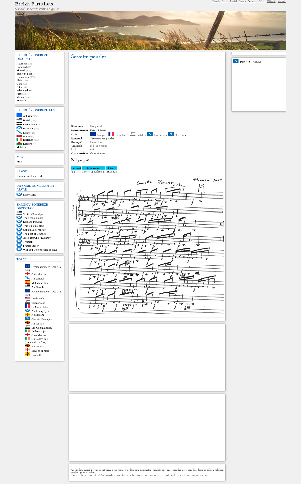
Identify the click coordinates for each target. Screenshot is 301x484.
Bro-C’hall (121, 135)
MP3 (19, 161)
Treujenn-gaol (24, 73)
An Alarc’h (38, 287)
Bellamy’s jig (39, 331)
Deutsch (242, 1)
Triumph (28, 241)
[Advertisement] (147, 92)
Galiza (26, 132)
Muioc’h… (23, 100)
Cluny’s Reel (30, 194)
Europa (101, 135)
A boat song (38, 314)
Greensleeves (39, 274)
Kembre (27, 143)
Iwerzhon (28, 139)
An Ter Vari (38, 323)
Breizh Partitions (34, 3)
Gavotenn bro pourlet (102, 138)
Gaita (19, 83)
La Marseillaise (40, 307)
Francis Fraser (31, 245)
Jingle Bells (38, 298)
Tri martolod (38, 302)
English (225, 1)
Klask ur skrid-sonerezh (29, 176)
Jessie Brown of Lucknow (37, 237)
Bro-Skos (28, 128)
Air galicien (38, 278)
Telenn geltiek (24, 90)
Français (215, 1)
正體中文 (271, 1)
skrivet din (167, 475)
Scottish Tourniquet (34, 213)
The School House (33, 217)
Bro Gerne (159, 135)
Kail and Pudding (32, 221)
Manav (27, 136)
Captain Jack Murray (34, 229)
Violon (20, 97)
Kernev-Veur (30, 124)
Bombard (22, 66)
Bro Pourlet (181, 135)
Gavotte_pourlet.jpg (93, 171)
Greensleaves (39, 335)
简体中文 (282, 1)
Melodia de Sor (40, 282)
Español (233, 1)
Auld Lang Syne (40, 311)
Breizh (27, 120)
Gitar (19, 87)
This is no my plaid (33, 225)
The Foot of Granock (34, 233)
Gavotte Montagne (42, 319)
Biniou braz (23, 77)
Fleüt (19, 80)
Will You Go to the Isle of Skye (40, 249)
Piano (20, 93)
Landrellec (37, 355)
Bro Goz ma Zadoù (42, 327)
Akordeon (22, 63)
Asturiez (27, 115)
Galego (262, 1)
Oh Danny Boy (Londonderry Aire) (36, 340)
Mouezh (21, 70)
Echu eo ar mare (40, 350)
